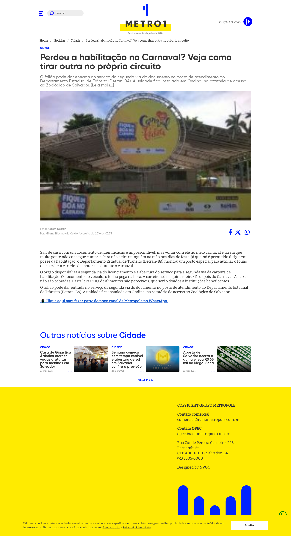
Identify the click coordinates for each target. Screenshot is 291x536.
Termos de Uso (111, 527)
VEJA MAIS (145, 380)
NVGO (204, 467)
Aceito (249, 525)
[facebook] (230, 232)
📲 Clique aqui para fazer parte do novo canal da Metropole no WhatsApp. (104, 301)
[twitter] (238, 232)
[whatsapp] (247, 232)
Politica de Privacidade (137, 527)
